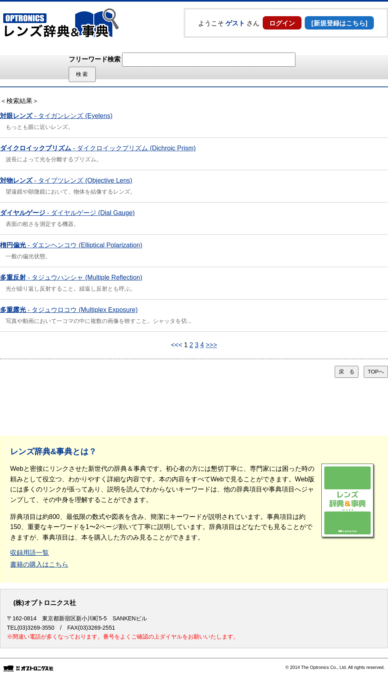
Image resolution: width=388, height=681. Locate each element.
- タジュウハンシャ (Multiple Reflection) (71, 277)
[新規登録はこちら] (339, 23)
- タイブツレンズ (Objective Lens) (66, 180)
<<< (176, 345)
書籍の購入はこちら (39, 564)
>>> (211, 345)
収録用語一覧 (29, 552)
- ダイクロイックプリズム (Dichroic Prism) (98, 148)
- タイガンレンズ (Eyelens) (56, 115)
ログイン (282, 23)
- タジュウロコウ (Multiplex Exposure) (69, 309)
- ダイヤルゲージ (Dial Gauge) (67, 212)
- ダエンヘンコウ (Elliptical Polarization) (71, 245)
